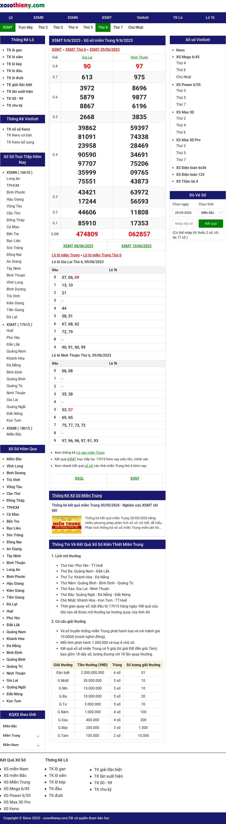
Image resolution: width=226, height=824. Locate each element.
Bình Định (14, 372)
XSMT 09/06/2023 (105, 49)
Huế (10, 330)
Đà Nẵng (14, 365)
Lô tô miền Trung (66, 255)
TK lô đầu (14, 71)
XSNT (135, 478)
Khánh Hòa (16, 358)
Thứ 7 (118, 27)
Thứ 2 (43, 27)
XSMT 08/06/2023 (78, 246)
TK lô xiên (15, 57)
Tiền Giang (15, 310)
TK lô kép (14, 64)
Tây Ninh (14, 268)
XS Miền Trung (17, 782)
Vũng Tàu (14, 206)
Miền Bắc (14, 434)
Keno (180, 50)
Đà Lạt (12, 317)
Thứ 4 (73, 27)
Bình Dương (16, 289)
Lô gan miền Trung (90, 453)
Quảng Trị (14, 386)
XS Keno (11, 808)
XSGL (79, 478)
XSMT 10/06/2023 (136, 246)
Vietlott (142, 17)
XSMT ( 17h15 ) (19, 325)
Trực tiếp (25, 27)
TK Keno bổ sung (20, 142)
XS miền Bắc (15, 775)
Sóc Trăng (15, 248)
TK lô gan (14, 50)
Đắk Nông (15, 413)
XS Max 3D (185, 112)
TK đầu (55, 788)
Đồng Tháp (16, 220)
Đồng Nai (14, 254)
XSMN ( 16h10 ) (20, 172)
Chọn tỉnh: (206, 204)
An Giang (14, 261)
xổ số (89, 466)
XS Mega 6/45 (187, 57)
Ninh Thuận (16, 393)
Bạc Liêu (13, 241)
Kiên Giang (15, 303)
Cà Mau (13, 227)
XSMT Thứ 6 (75, 49)
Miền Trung (11, 735)
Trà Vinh (13, 296)
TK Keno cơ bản (19, 135)
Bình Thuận (16, 275)
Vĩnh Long (15, 282)
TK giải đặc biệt (19, 85)
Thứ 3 (58, 27)
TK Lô (178, 17)
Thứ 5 (88, 27)
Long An (13, 178)
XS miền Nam (16, 768)
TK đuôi (56, 795)
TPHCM (13, 185)
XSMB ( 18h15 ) (19, 428)
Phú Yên (13, 337)
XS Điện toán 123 (190, 174)
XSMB (38, 17)
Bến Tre (13, 234)
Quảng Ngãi (16, 407)
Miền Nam (11, 745)
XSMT (107, 17)
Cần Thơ (13, 213)
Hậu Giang (15, 199)
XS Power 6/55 (188, 85)
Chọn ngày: (181, 204)
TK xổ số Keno (18, 129)
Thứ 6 (103, 27)
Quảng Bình (16, 379)
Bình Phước (16, 192)
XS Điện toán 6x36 (191, 168)
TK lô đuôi (15, 78)
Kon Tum (14, 420)
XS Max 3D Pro (188, 140)
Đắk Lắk (13, 344)
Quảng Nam (16, 351)
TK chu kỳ (15, 105)
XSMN (73, 17)
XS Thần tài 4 (187, 181)
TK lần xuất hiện (20, 91)
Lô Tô (210, 17)
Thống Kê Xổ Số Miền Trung (77, 495)
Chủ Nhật (135, 27)
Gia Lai (12, 400)
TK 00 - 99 (15, 98)
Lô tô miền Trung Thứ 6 (102, 255)
